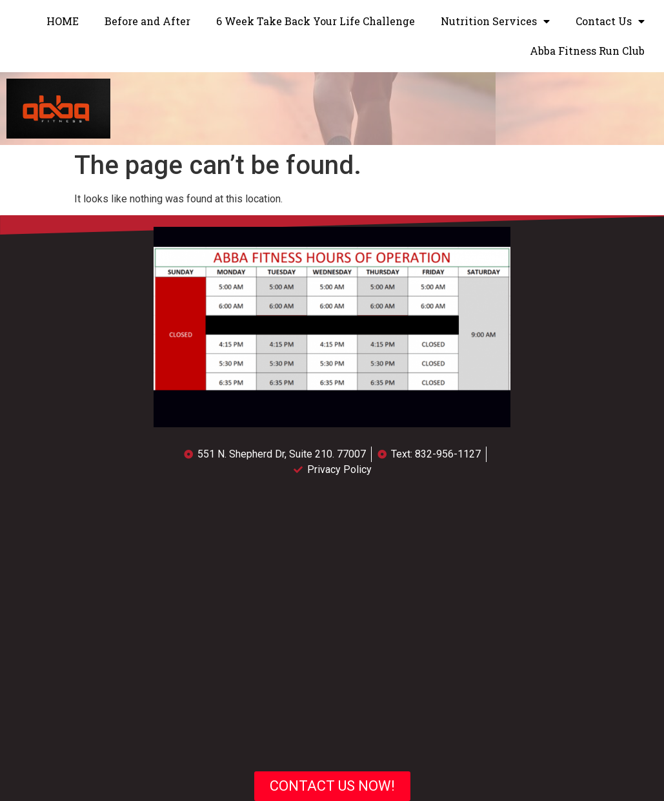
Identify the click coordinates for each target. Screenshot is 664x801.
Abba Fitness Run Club (587, 50)
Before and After (147, 21)
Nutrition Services (495, 21)
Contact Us (610, 21)
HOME (62, 21)
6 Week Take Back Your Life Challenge (315, 21)
